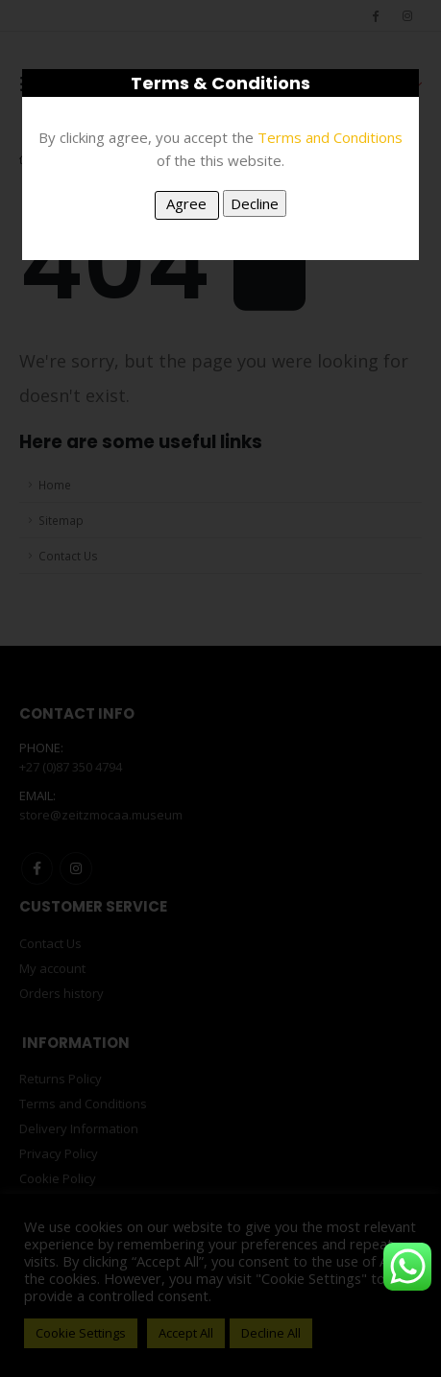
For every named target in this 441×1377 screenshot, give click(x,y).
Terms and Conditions (330, 137)
